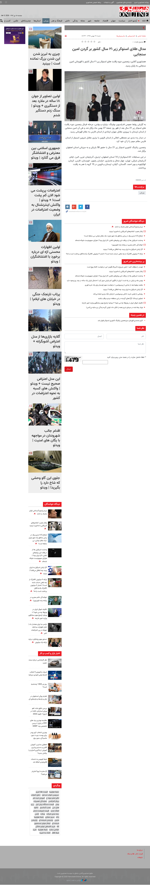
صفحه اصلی (142, 36)
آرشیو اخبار (132, 21)
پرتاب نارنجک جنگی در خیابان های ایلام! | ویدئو (45, 299)
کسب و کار (5, 21)
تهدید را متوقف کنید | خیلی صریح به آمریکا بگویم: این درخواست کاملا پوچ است (112, 270)
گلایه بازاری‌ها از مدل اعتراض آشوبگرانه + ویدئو (45, 341)
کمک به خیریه (44, 841)
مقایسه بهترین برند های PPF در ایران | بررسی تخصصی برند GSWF (39, 730)
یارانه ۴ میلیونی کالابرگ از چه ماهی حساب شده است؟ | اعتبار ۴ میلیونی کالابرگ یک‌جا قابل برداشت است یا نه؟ (38, 587)
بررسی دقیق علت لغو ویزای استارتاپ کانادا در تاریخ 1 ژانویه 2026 (38, 717)
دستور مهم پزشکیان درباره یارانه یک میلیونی (38, 646)
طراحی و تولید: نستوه (77, 888)
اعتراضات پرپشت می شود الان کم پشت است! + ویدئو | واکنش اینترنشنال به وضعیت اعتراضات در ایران (45, 202)
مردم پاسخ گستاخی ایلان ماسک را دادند (127, 226)
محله (83, 21)
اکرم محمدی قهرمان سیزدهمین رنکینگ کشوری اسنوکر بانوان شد (118, 327)
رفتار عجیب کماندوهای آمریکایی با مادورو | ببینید (124, 231)
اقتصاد (105, 21)
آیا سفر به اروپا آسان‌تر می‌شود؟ (38, 781)
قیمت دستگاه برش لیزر (44, 812)
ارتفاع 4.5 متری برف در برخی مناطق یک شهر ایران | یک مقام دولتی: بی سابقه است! (110, 235)
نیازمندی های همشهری (124, 2)
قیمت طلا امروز (42, 800)
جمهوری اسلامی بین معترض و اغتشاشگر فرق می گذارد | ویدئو (45, 153)
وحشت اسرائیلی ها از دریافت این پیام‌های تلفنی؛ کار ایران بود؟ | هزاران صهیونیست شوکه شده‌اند (105, 240)
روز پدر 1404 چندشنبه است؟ (38, 691)
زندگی (75, 21)
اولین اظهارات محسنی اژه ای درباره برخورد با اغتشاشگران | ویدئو (45, 254)
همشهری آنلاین (133, 11)
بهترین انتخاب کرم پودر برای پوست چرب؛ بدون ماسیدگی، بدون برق (38, 743)
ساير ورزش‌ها (120, 36)
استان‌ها (37, 21)
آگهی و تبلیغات (109, 2)
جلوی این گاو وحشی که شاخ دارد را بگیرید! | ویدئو (45, 482)
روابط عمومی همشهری (93, 2)
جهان (113, 21)
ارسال (68, 375)
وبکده (42, 822)
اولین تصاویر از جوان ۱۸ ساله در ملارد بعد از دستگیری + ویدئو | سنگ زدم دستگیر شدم (45, 105)
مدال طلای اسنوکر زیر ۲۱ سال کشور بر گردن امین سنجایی (109, 51)
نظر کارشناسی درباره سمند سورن (39, 667)
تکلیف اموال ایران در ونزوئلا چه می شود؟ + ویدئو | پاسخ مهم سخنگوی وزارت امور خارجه (109, 309)
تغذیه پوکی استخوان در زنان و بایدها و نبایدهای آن (38, 704)
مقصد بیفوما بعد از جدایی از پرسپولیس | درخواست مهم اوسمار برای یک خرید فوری (111, 291)
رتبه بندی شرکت (52, 822)
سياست (122, 21)
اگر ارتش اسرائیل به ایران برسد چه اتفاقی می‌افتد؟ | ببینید (120, 249)
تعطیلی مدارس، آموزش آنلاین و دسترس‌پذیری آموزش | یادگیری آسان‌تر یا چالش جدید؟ (37, 757)
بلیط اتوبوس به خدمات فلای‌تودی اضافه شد (38, 769)
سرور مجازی (49, 825)
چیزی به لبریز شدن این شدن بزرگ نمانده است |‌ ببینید (45, 58)
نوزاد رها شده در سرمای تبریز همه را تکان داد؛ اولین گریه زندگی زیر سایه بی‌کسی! (111, 313)
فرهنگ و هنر (56, 21)
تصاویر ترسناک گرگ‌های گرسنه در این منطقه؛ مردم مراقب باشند (118, 304)
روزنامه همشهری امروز (141, 2)
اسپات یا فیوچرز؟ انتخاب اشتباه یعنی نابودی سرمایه (39, 680)
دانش (67, 21)
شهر (89, 21)
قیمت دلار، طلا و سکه (134, 861)
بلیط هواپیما (54, 800)
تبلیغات (140, 865)
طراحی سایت (54, 837)
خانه (145, 21)
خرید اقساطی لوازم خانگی (45, 834)
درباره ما (139, 858)
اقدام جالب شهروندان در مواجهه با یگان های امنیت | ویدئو (46, 438)
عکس (15, 21)
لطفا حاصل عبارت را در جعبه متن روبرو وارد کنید (126, 363)
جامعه (97, 21)
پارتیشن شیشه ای (46, 828)
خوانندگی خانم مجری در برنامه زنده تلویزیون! (125, 244)
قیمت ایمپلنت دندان (41, 818)
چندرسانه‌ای (26, 21)
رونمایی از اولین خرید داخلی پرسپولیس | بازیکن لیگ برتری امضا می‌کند (115, 300)
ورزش (46, 21)
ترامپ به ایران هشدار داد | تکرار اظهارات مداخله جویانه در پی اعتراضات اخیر (38, 634)
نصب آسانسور (45, 815)
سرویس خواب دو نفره (50, 803)
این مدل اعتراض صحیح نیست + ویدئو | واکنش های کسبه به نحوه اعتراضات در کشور (45, 388)
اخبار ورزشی (131, 36)
